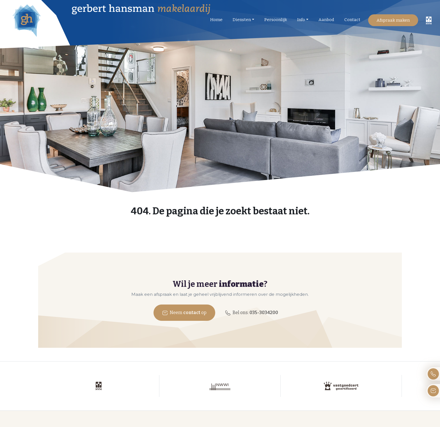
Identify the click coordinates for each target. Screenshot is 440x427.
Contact (352, 19)
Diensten (242, 19)
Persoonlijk (275, 19)
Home (216, 19)
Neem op (184, 313)
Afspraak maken (393, 20)
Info (301, 19)
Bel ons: (251, 313)
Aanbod (326, 19)
